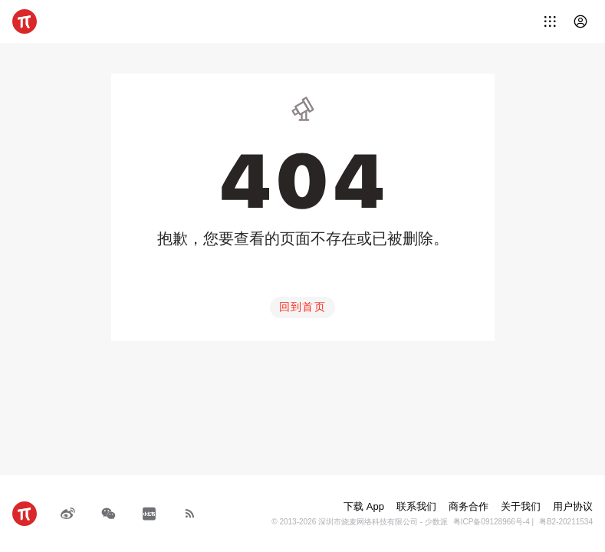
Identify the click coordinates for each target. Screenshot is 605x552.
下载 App (364, 506)
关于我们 (521, 506)
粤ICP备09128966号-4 (491, 522)
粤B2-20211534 (566, 522)
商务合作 (468, 506)
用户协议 (573, 506)
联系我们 (416, 506)
